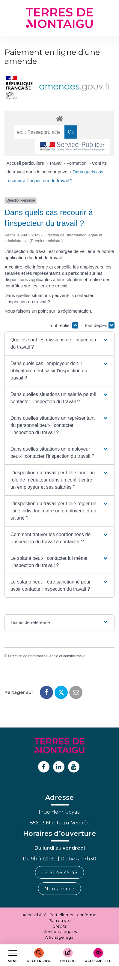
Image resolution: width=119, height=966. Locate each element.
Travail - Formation (68, 163)
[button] (59, 343)
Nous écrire (59, 889)
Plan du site (60, 920)
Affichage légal (59, 937)
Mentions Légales (60, 931)
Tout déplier (99, 325)
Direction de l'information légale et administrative (46, 656)
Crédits (59, 926)
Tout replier (63, 325)
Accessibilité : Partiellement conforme (59, 914)
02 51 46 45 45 (59, 872)
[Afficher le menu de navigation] (12, 955)
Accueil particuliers (26, 163)
